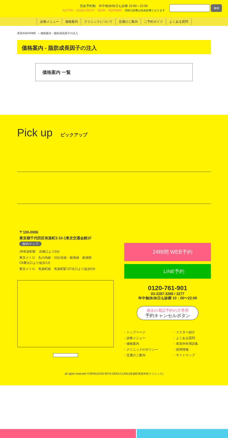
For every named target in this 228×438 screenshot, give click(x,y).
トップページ (135, 385)
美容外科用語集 (187, 396)
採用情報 (182, 402)
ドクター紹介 (185, 385)
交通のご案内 (135, 408)
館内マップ (30, 286)
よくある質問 (185, 390)
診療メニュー (135, 390)
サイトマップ (185, 408)
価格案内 (132, 396)
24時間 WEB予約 (172, 304)
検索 (216, 8)
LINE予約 (174, 324)
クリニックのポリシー (142, 402)
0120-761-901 (167, 340)
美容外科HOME (26, 33)
